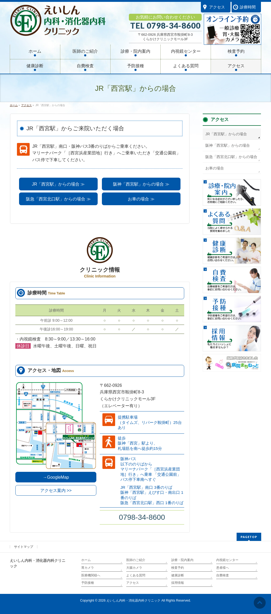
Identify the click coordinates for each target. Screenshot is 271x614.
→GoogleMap (56, 477)
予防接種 (87, 583)
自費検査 (222, 575)
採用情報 (177, 583)
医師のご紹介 (135, 560)
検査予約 (177, 568)
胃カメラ (87, 568)
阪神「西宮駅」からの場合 (227, 145)
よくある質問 (135, 575)
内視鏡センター (227, 560)
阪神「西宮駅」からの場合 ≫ (141, 184)
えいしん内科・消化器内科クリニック (133, 600)
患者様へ (222, 568)
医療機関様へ (90, 575)
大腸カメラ (134, 568)
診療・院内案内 (182, 560)
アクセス (220, 119)
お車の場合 (214, 168)
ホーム (86, 560)
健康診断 (177, 575)
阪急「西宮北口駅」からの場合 (231, 157)
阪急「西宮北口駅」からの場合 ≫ (58, 199)
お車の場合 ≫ (141, 199)
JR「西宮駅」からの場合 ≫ (58, 184)
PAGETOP (249, 537)
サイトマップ (23, 546)
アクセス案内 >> (56, 490)
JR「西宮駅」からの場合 (226, 134)
